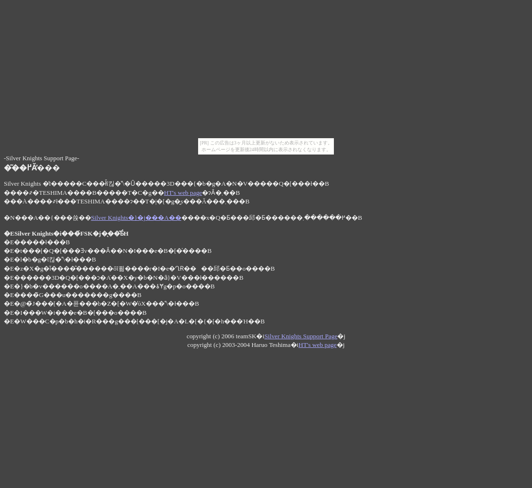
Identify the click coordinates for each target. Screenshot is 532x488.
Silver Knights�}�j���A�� (136, 217)
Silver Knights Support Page (300, 336)
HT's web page (183, 192)
